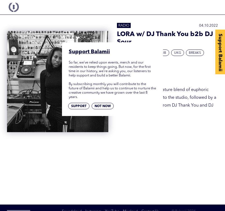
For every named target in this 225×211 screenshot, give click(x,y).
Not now (103, 106)
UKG (177, 53)
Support (78, 106)
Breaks (195, 53)
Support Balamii (220, 52)
